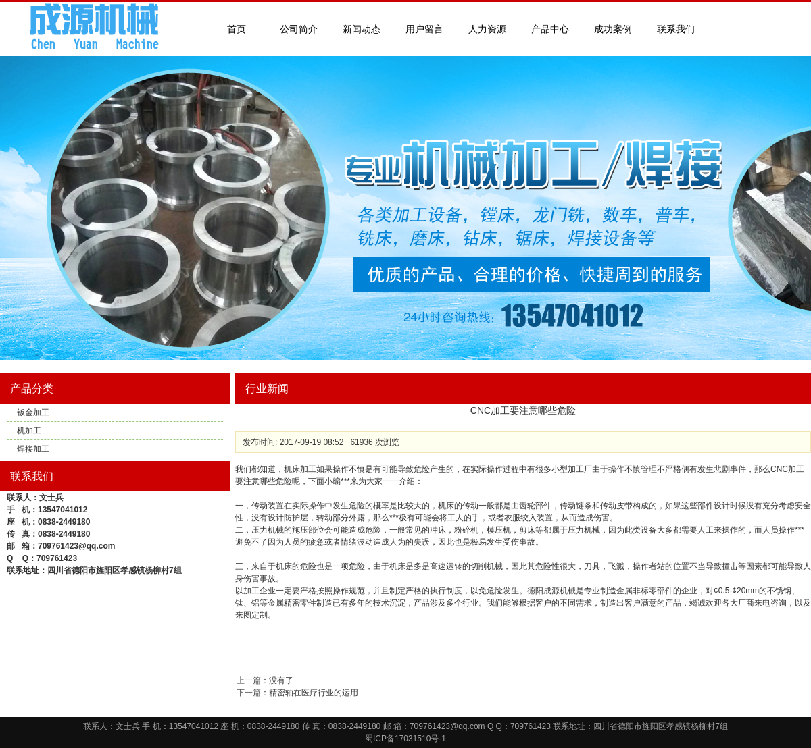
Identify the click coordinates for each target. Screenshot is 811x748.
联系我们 (676, 29)
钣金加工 (33, 412)
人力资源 (487, 29)
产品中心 (550, 29)
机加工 (29, 430)
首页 (236, 29)
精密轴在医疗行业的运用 (313, 692)
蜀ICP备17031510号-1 (405, 738)
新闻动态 (361, 29)
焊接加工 (33, 449)
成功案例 (613, 29)
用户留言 (424, 29)
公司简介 (299, 29)
